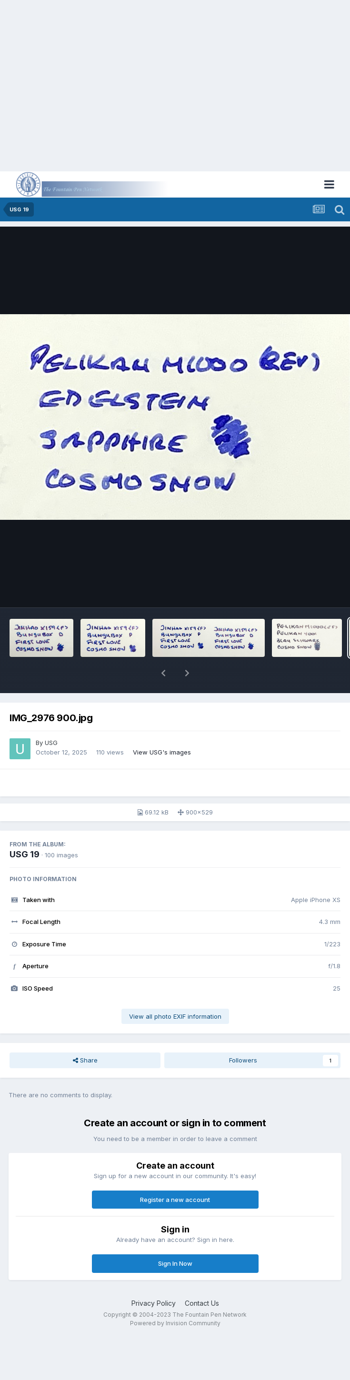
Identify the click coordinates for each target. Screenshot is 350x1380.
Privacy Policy (153, 1303)
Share (85, 1060)
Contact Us (202, 1303)
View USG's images (162, 752)
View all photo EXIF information (175, 1016)
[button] (163, 673)
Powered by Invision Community (175, 1323)
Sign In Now (175, 1263)
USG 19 (25, 854)
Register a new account (175, 1199)
